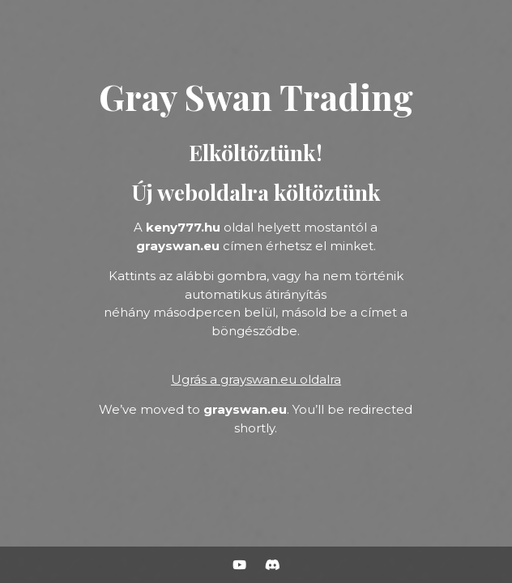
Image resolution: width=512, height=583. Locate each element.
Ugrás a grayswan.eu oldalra (256, 379)
